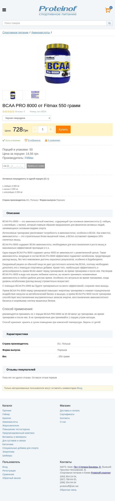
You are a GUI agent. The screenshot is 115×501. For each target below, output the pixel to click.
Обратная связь (68, 490)
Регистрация (9, 470)
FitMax (29, 158)
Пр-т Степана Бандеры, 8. (87, 467)
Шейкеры (7, 455)
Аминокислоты (40, 32)
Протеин (6, 410)
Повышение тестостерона (16, 429)
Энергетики (8, 451)
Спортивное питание (15, 32)
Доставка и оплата (69, 410)
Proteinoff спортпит (101, 472)
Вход (79, 388)
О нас (63, 422)
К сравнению (54, 140)
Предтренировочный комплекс (18, 433)
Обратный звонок (11, 478)
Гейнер (6, 414)
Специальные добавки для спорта (20, 448)
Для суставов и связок (14, 440)
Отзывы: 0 (20, 111)
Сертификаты (67, 414)
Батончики (7, 444)
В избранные (34, 140)
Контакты (65, 418)
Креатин (6, 418)
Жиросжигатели (10, 425)
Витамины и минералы (14, 437)
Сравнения (8, 474)
